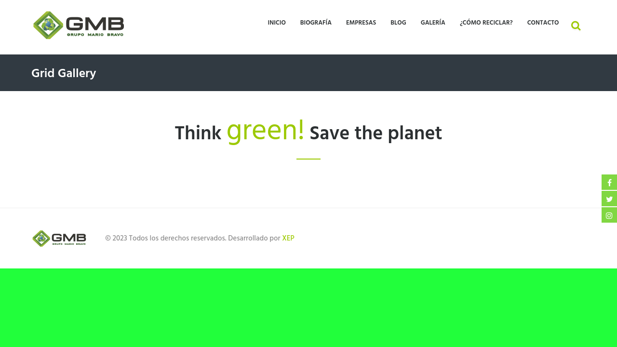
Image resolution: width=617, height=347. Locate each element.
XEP (288, 238)
